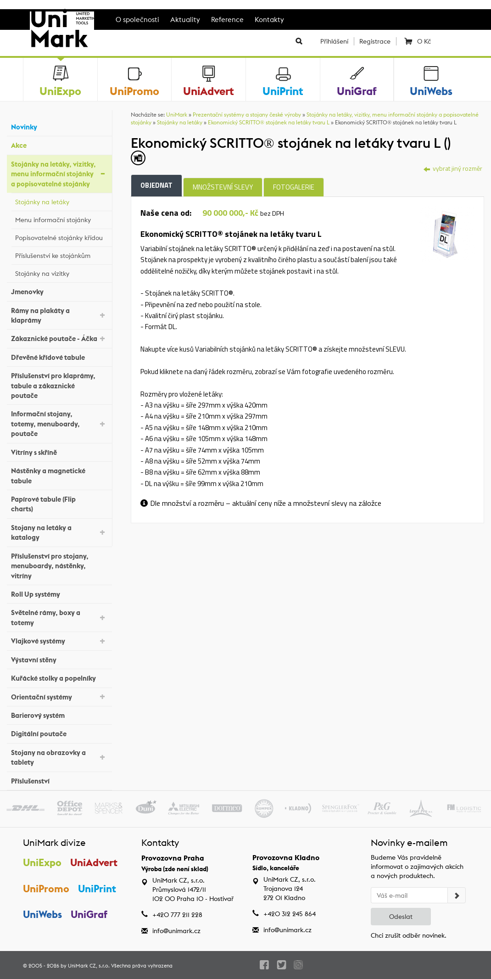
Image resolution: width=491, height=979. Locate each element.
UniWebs (42, 914)
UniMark (176, 114)
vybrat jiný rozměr (453, 168)
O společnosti (137, 19)
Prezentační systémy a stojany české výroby (247, 114)
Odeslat (401, 916)
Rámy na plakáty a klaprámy (59, 315)
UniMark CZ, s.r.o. (89, 965)
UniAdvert (93, 862)
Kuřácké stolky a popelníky (59, 677)
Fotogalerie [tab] (293, 187)
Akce (59, 144)
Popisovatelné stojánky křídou (61, 236)
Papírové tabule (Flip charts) (59, 504)
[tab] (446, 232)
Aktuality (185, 19)
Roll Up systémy (59, 593)
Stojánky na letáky (61, 201)
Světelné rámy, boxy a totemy (59, 617)
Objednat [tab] (156, 185)
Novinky (59, 126)
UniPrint (97, 888)
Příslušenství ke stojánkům (61, 254)
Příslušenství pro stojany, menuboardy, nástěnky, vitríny (59, 566)
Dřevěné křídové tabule (59, 356)
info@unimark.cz (176, 930)
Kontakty (269, 19)
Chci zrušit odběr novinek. (408, 935)
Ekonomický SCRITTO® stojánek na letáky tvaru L (268, 122)
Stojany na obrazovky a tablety (59, 757)
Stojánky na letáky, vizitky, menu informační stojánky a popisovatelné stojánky (59, 174)
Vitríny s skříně (59, 451)
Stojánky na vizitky (61, 272)
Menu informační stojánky (61, 218)
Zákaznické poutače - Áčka (59, 338)
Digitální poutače (59, 732)
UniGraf (89, 914)
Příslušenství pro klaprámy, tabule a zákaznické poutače (59, 385)
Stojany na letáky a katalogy (59, 532)
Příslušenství (59, 779)
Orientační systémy (59, 696)
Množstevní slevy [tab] (223, 187)
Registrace (375, 41)
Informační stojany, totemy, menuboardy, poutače (59, 423)
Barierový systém (59, 714)
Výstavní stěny (59, 658)
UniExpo (42, 862)
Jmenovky (59, 290)
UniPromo (46, 888)
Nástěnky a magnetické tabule (59, 475)
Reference (227, 19)
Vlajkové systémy (59, 640)
